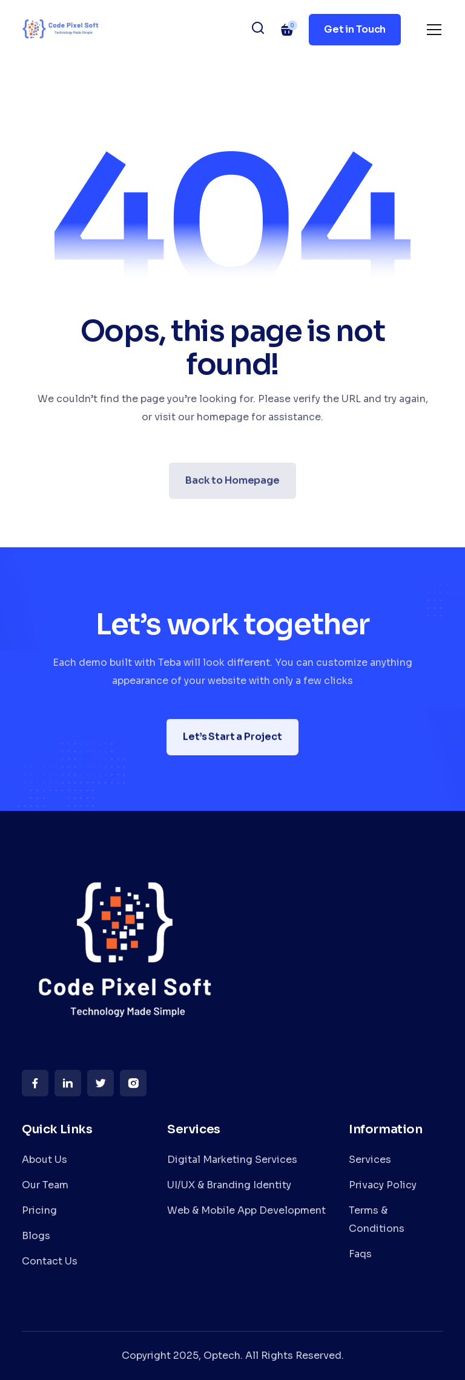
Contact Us (50, 1261)
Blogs (36, 1235)
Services (370, 1159)
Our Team (45, 1185)
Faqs (360, 1254)
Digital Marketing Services (232, 1159)
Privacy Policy (383, 1185)
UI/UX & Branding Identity (229, 1185)
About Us (44, 1159)
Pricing (39, 1210)
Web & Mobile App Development (246, 1210)
